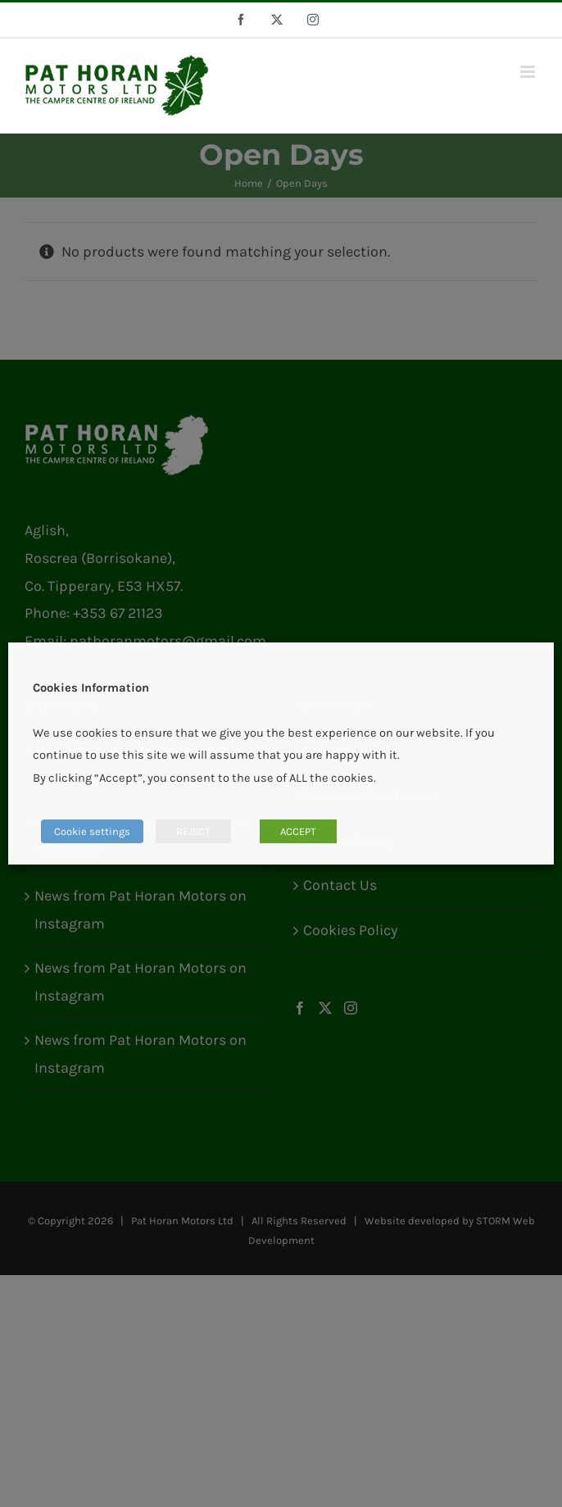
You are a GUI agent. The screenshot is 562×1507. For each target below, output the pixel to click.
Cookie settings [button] (92, 831)
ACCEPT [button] (298, 831)
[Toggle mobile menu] (528, 71)
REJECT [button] (193, 831)
